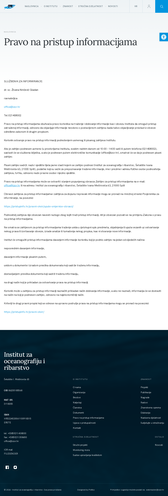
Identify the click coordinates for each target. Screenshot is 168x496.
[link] (163, 37)
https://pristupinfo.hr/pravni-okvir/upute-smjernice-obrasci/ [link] (39, 206)
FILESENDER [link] (11, 453)
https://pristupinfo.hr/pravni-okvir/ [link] (24, 312)
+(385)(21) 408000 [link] (17, 433)
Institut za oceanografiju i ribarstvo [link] (24, 361)
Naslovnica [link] (10, 32)
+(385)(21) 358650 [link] (18, 437)
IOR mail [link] (8, 449)
